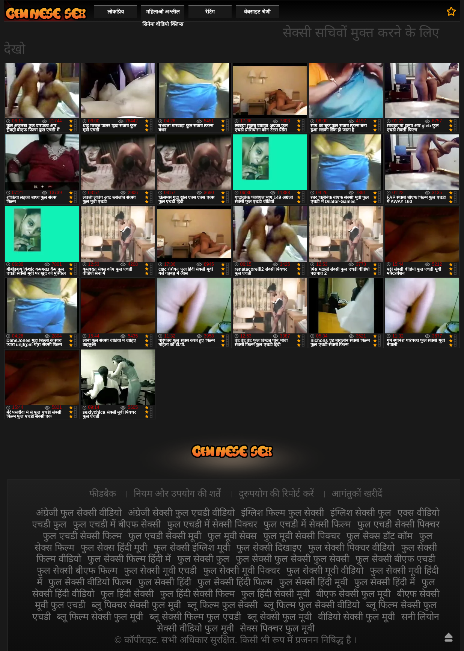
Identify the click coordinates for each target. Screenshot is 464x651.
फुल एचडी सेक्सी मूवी (164, 535)
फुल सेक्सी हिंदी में (384, 582)
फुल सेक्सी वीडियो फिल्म (90, 582)
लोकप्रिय (115, 12)
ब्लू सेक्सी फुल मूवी (279, 616)
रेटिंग (210, 12)
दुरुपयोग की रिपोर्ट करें (276, 493)
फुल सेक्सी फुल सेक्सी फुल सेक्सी (292, 558)
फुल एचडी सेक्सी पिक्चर (398, 524)
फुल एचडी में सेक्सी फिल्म (307, 524)
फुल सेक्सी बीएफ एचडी (395, 558)
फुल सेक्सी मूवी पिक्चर (241, 570)
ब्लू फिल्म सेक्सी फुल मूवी (100, 616)
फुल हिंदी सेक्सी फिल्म (197, 593)
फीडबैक (102, 493)
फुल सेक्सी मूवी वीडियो (324, 570)
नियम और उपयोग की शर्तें (177, 493)
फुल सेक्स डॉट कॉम (379, 535)
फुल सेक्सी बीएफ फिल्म (77, 570)
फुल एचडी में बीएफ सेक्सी (117, 524)
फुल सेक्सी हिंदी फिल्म (235, 582)
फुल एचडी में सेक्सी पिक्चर (212, 524)
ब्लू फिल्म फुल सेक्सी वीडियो (312, 605)
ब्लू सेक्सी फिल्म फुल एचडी (195, 616)
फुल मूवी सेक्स (232, 535)
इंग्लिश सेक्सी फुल (360, 512)
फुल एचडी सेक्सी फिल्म (82, 535)
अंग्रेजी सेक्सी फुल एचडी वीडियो (181, 512)
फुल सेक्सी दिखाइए (269, 547)
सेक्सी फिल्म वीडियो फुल (46, 13)
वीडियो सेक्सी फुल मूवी (356, 616)
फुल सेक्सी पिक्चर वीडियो (351, 547)
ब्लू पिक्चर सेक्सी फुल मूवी (136, 605)
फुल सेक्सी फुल (203, 558)
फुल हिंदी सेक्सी (127, 593)
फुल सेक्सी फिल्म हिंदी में (129, 558)
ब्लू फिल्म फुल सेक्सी (222, 605)
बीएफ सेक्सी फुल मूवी (353, 593)
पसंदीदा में (451, 11)
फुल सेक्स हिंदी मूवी (114, 547)
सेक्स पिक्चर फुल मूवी (277, 628)
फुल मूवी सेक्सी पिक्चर (301, 535)
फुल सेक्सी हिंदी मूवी (313, 582)
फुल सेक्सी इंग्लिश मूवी (192, 547)
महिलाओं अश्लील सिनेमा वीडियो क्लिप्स (163, 18)
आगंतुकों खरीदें (356, 493)
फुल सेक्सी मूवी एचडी (160, 570)
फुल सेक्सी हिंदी (164, 582)
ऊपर (448, 637)
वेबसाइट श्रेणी (257, 12)
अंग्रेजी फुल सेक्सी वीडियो (79, 512)
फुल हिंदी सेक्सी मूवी (275, 593)
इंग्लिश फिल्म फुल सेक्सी (282, 512)
